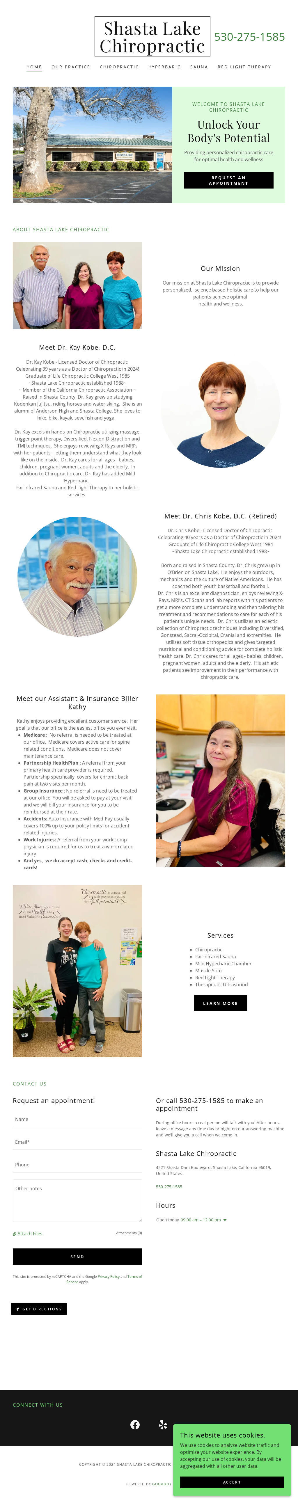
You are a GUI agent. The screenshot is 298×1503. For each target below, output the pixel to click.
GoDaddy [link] (162, 1483)
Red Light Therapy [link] (245, 67)
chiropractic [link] (119, 67)
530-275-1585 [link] (249, 36)
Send (77, 1256)
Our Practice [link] (71, 67)
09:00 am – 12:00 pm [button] (201, 1220)
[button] (15, 1233)
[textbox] (77, 1119)
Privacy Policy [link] (109, 1276)
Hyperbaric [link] (164, 67)
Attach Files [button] (29, 1233)
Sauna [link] (199, 67)
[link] (152, 50)
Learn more (220, 1003)
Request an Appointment (229, 180)
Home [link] (34, 67)
